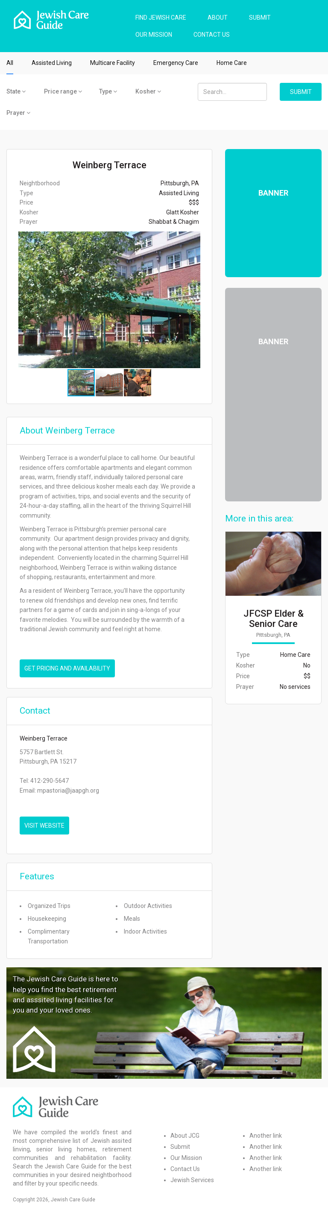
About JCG (184, 1135)
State (16, 91)
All (9, 62)
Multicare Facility (112, 62)
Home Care (232, 62)
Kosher (148, 91)
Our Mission (186, 1157)
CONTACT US (211, 34)
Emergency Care (175, 62)
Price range (63, 91)
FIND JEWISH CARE (160, 17)
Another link (265, 1135)
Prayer (18, 112)
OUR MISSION (153, 34)
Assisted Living (52, 62)
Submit (180, 1146)
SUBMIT (260, 17)
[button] (204, 300)
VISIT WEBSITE (44, 825)
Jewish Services (192, 1180)
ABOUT (218, 17)
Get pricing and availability (67, 668)
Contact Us (185, 1168)
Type (108, 91)
